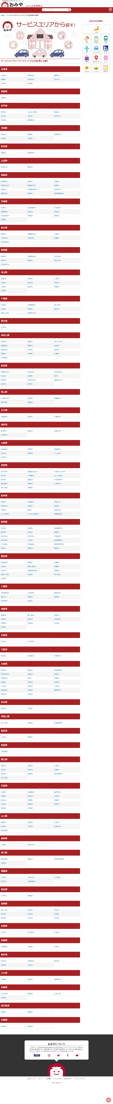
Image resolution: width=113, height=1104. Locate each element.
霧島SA (30, 993)
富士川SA (4, 536)
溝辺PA (3, 1012)
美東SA (30, 822)
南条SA (30, 431)
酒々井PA (57, 305)
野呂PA (56, 309)
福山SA (3, 800)
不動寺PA (57, 416)
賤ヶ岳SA (31, 615)
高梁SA (30, 774)
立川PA (3, 895)
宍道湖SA (4, 751)
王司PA (56, 822)
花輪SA (3, 153)
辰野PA (30, 483)
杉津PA (3, 431)
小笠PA (30, 540)
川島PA (3, 510)
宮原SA (3, 965)
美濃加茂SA (58, 514)
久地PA (30, 808)
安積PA (56, 181)
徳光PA (30, 416)
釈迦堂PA (57, 449)
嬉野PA (56, 597)
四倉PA (30, 193)
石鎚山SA (31, 877)
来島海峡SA (32, 881)
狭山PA (30, 286)
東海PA (56, 212)
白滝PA (30, 83)
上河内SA (4, 238)
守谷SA (3, 208)
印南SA (30, 723)
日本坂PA (57, 536)
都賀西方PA (32, 234)
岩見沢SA (31, 79)
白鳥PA (30, 690)
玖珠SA (30, 979)
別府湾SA (57, 979)
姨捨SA (30, 479)
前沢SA (3, 112)
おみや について (31, 1078)
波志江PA (57, 260)
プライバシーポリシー (80, 1078)
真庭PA (30, 766)
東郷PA (56, 566)
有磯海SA (57, 398)
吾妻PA (56, 185)
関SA (29, 510)
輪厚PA (56, 75)
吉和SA (56, 796)
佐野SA (3, 234)
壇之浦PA (4, 830)
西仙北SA (31, 153)
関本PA (56, 216)
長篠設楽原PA (32, 570)
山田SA (3, 979)
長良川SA (57, 510)
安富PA (56, 682)
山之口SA (57, 993)
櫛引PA (30, 167)
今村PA (56, 946)
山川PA (56, 918)
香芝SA (3, 708)
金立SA (3, 932)
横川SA (30, 260)
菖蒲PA (56, 286)
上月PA (3, 686)
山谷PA (3, 384)
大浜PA (3, 792)
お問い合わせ (67, 1078)
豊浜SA (30, 859)
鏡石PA (30, 181)
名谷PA (30, 694)
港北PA (56, 345)
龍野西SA (57, 690)
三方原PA (4, 544)
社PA (29, 678)
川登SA (56, 932)
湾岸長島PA (5, 593)
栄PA (56, 376)
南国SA (30, 895)
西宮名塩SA (5, 674)
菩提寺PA (57, 619)
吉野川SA (31, 844)
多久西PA (31, 932)
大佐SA (56, 766)
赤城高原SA (32, 256)
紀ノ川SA (4, 723)
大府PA (3, 578)
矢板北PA (31, 238)
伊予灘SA (57, 877)
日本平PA (31, 536)
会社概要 (48, 1078)
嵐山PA (30, 282)
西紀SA (30, 670)
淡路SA (30, 674)
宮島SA (3, 808)
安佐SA (30, 796)
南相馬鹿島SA (59, 193)
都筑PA (30, 341)
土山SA (56, 623)
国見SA (3, 189)
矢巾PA (3, 116)
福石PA (3, 770)
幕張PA (30, 309)
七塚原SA (31, 792)
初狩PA (30, 449)
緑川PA (56, 961)
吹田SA (3, 656)
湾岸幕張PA (32, 305)
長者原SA (57, 134)
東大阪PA (31, 656)
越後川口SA (58, 380)
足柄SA (30, 528)
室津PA (30, 682)
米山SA (3, 376)
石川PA (3, 327)
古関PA (30, 138)
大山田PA (31, 593)
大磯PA (56, 353)
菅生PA (3, 134)
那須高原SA (5, 242)
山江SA (30, 965)
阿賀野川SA (5, 372)
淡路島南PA (58, 670)
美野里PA (4, 212)
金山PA (3, 83)
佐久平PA (4, 471)
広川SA (30, 918)
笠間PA (3, 220)
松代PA (3, 475)
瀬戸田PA (57, 792)
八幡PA (30, 800)
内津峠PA (4, 562)
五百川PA (57, 189)
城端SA (30, 402)
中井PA (30, 349)
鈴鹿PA (30, 601)
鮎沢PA (56, 349)
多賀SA (3, 619)
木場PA (30, 946)
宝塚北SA (4, 678)
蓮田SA (3, 278)
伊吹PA (56, 615)
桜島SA (30, 1012)
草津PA (3, 623)
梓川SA (3, 479)
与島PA (3, 863)
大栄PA (3, 309)
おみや (12, 4)
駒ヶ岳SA (4, 487)
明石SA (3, 670)
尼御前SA (4, 416)
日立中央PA (5, 216)
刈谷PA (30, 574)
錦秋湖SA (31, 120)
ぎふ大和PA (5, 514)
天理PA (30, 708)
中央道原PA (58, 479)
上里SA (3, 286)
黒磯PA (56, 238)
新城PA (30, 562)
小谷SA (3, 804)
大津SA (30, 623)
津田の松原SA (59, 859)
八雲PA (3, 75)
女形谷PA (4, 435)
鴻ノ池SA (4, 778)
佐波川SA (57, 826)
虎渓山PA (4, 506)
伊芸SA (30, 1026)
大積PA (30, 376)
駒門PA (3, 532)
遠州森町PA (58, 528)
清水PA (3, 548)
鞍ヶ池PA (57, 574)
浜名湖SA (31, 544)
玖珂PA (3, 826)
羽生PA (30, 278)
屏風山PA (57, 502)
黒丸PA (30, 619)
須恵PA (56, 914)
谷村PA (3, 457)
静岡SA (30, 548)
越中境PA (4, 402)
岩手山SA (57, 116)
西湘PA (3, 353)
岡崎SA (56, 570)
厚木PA (3, 341)
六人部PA (31, 641)
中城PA (3, 1026)
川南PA (3, 997)
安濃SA (30, 597)
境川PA (3, 453)
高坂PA (56, 800)
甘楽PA (3, 260)
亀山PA (3, 597)
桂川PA (3, 641)
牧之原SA (4, 540)
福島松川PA (32, 185)
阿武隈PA (4, 181)
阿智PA (30, 487)
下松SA (30, 826)
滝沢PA (30, 116)
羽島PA (30, 506)
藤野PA (30, 345)
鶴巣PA (30, 134)
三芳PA (56, 278)
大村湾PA (4, 946)
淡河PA (30, 686)
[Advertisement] (96, 85)
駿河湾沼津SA (59, 544)
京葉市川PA (32, 313)
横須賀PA (4, 345)
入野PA (3, 877)
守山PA (3, 570)
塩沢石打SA (32, 380)
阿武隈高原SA (32, 189)
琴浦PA (30, 737)
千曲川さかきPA (59, 471)
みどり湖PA (58, 475)
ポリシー (40, 1078)
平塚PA (30, 353)
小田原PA (4, 357)
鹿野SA (3, 822)
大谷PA (56, 234)
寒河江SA (4, 167)
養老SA (56, 506)
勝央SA (3, 766)
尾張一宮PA (5, 574)
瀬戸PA (30, 770)
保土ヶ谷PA (58, 341)
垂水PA (3, 694)
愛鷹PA (56, 532)
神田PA (3, 615)
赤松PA (56, 674)
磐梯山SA (4, 193)
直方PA (56, 910)
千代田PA (57, 208)
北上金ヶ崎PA (32, 112)
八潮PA (3, 290)
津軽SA (3, 98)
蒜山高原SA (58, 774)
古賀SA (30, 914)
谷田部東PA (32, 208)
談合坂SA (4, 449)
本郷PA (3, 796)
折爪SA (3, 120)
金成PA (3, 138)
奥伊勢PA (4, 601)
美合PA (3, 566)
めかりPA (4, 910)
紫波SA (56, 112)
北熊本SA (31, 961)
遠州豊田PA (58, 540)
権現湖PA (4, 690)
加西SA (3, 682)
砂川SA (56, 79)
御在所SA (57, 593)
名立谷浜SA (58, 372)
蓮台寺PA (31, 372)
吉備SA (56, 770)
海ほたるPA (5, 313)
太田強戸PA (5, 264)
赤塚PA (56, 562)
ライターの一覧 (57, 1078)
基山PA (3, 918)
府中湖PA (4, 859)
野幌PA (3, 79)
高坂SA (3, 282)
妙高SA (30, 384)
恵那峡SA (31, 502)
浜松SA (30, 532)
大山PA (3, 737)
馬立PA (3, 881)
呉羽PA (30, 398)
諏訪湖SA (4, 483)
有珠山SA (31, 75)
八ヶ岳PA (57, 453)
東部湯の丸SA (32, 471)
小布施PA (31, 475)
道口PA (3, 774)
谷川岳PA (57, 256)
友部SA (30, 212)
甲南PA (3, 627)
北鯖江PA (57, 431)
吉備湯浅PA (58, 723)
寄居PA (56, 282)
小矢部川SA (5, 398)
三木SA (56, 686)
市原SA (3, 305)
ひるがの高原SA (33, 514)
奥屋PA (30, 804)
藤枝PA (56, 548)
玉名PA (3, 961)
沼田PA (56, 804)
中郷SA (30, 216)
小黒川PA (57, 483)
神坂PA (3, 502)
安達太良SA (5, 185)
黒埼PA (3, 380)
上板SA (3, 844)
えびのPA (4, 993)
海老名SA (4, 349)
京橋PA (56, 678)
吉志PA (30, 910)
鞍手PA (3, 914)
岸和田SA (57, 656)
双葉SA (30, 453)
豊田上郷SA (32, 566)
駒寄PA (3, 256)
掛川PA (3, 528)
